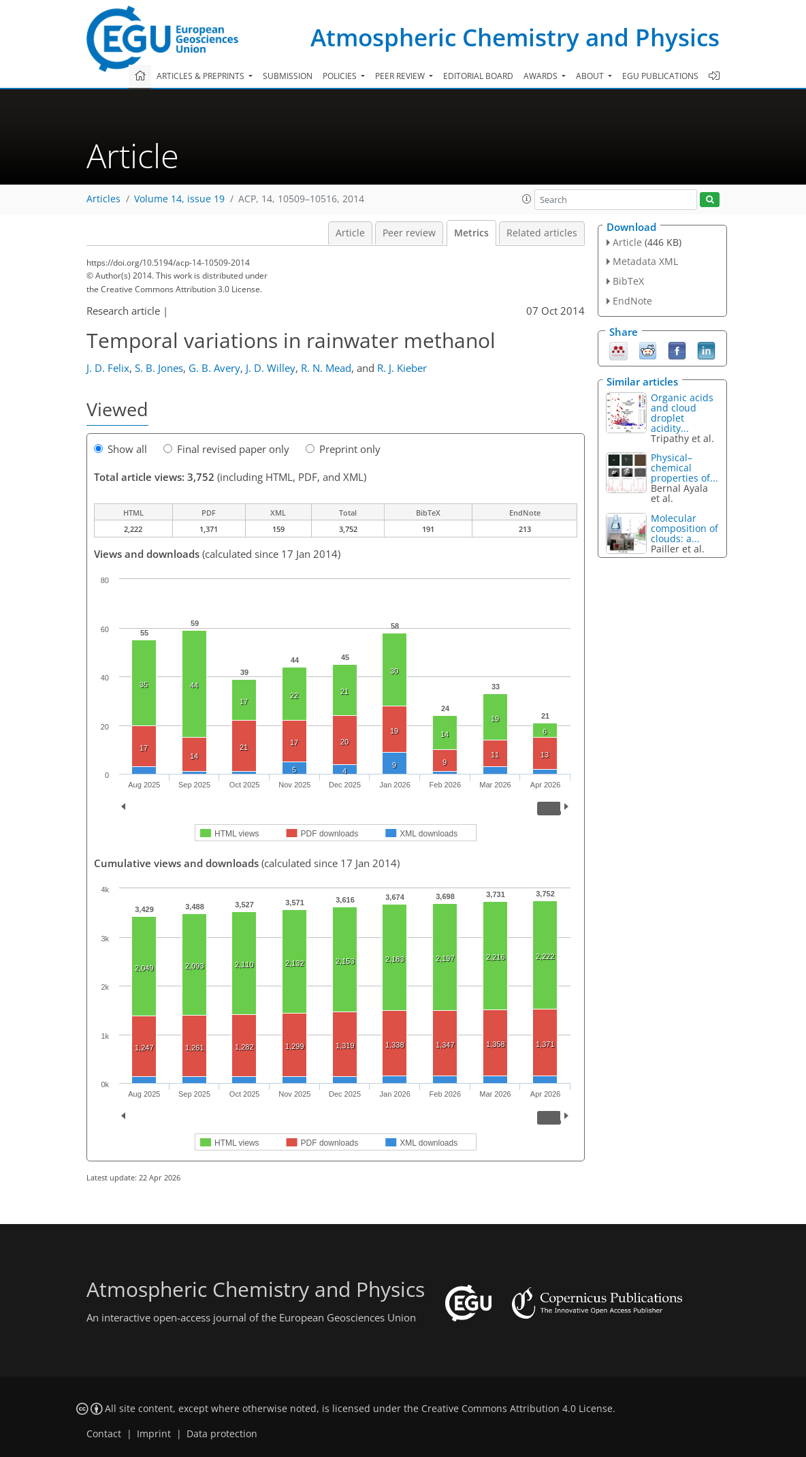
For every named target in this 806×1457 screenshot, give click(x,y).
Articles (103, 199)
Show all (120, 449)
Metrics (471, 233)
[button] (527, 199)
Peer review (409, 233)
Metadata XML (645, 261)
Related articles (541, 233)
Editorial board (478, 76)
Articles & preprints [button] (201, 76)
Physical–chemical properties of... (684, 467)
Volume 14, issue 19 (179, 199)
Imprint (154, 1434)
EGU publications (660, 76)
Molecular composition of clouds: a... (684, 528)
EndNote (632, 300)
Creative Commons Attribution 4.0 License (517, 1409)
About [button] (591, 76)
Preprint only (343, 449)
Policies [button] (341, 76)
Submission (287, 76)
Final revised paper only (226, 449)
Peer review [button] (401, 76)
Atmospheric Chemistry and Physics (515, 37)
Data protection (222, 1434)
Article (350, 233)
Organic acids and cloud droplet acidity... (682, 413)
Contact (103, 1434)
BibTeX (628, 281)
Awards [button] (541, 76)
